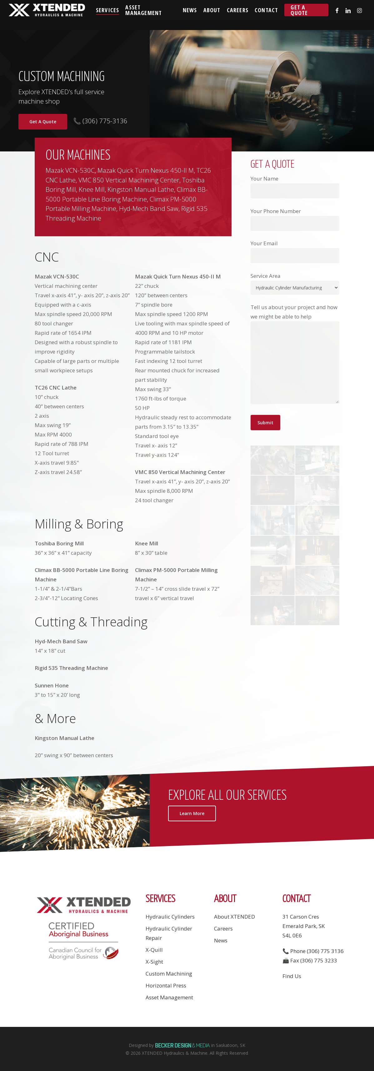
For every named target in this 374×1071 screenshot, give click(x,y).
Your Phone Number (295, 219)
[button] (192, 813)
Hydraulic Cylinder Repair (169, 933)
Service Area (266, 275)
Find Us (291, 976)
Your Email (295, 251)
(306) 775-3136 (104, 120)
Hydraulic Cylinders (170, 916)
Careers (223, 928)
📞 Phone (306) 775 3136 (313, 951)
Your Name (295, 186)
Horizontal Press (166, 985)
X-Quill (154, 949)
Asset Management (169, 997)
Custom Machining (169, 973)
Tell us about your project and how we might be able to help (295, 355)
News (220, 940)
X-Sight (154, 961)
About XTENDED (234, 916)
